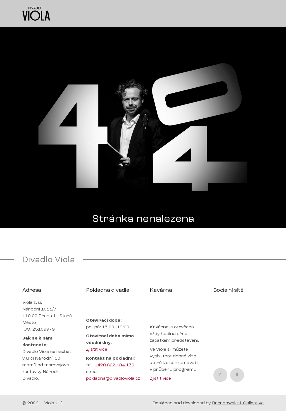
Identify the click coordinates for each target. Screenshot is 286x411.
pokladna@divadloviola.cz (113, 378)
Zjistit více (96, 349)
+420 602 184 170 (114, 365)
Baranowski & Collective (238, 403)
